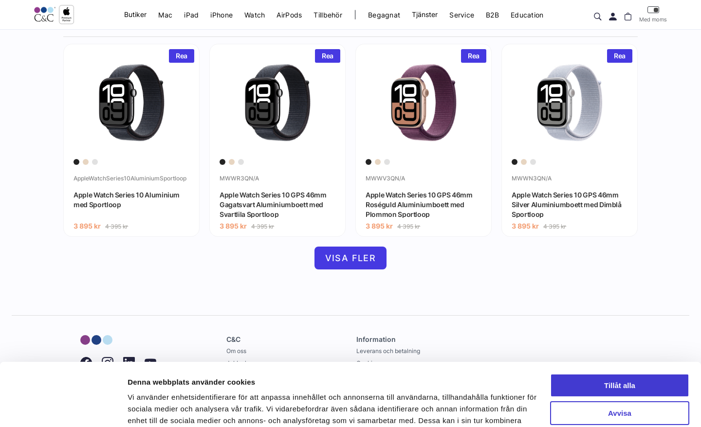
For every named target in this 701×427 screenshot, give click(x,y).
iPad (191, 15)
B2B (492, 15)
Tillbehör (328, 15)
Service (461, 15)
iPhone (221, 15)
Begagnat (384, 15)
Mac (165, 15)
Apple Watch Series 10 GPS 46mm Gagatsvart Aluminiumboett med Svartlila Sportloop (273, 204)
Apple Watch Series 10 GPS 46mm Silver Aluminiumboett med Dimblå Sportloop (567, 204)
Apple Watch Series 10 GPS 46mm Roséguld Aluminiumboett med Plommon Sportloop (419, 204)
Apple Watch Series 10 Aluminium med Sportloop (127, 200)
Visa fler (350, 258)
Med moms (653, 14)
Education (527, 15)
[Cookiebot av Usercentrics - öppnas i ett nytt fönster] (63, 408)
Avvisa (619, 350)
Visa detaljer (149, 408)
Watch (254, 15)
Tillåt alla (619, 323)
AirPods (289, 15)
